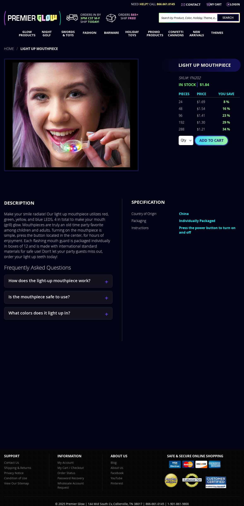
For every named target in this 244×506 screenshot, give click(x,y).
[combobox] (199, 17)
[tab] (19, 203)
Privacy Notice (14, 473)
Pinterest (117, 483)
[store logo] (32, 18)
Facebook (117, 473)
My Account (65, 463)
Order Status (66, 473)
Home (9, 48)
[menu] (122, 34)
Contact (193, 4)
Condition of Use (15, 478)
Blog (114, 463)
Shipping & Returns (17, 468)
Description (19, 203)
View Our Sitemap (16, 483)
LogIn (235, 4)
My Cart (62, 468)
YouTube (116, 478)
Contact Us (11, 463)
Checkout (77, 468)
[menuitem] (26, 33)
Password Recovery (70, 478)
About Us (117, 468)
